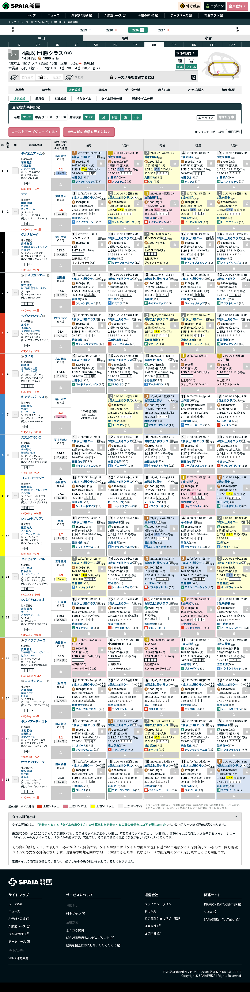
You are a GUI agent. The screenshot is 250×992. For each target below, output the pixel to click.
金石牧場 (25, 493)
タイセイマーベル (33, 559)
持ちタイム (83, 98)
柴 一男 (25, 611)
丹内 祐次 (186, 501)
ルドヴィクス (83, 587)
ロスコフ (117, 303)
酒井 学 (112, 380)
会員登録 (238, 5)
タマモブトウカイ (158, 465)
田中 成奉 (26, 571)
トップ (31, 15)
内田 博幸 (186, 420)
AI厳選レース (115, 15)
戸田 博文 (26, 285)
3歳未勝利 (115, 157)
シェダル (226, 424)
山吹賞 (185, 400)
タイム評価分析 (111, 98)
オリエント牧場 (29, 371)
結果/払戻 (228, 89)
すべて (89, 117)
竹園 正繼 (26, 165)
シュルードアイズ (86, 506)
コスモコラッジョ (33, 478)
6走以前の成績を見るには (88, 132)
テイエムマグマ (157, 303)
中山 (41, 38)
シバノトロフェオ (33, 600)
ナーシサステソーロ (123, 506)
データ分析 (133, 89)
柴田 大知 (60, 236)
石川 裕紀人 (60, 439)
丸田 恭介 (60, 155)
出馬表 (20, 89)
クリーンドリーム (86, 303)
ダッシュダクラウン (87, 343)
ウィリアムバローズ (123, 222)
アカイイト (227, 546)
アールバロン (155, 384)
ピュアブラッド (230, 222)
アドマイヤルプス (231, 262)
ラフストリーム (230, 303)
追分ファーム (28, 209)
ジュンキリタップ (195, 303)
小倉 (208, 38)
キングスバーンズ (33, 397)
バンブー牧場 (28, 168)
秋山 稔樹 (77, 339)
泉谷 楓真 (113, 542)
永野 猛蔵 (149, 380)
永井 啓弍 (26, 449)
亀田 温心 (77, 217)
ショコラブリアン (33, 519)
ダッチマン (118, 424)
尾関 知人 (26, 527)
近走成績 (74, 89)
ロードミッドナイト (87, 384)
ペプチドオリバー (158, 587)
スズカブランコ (31, 437)
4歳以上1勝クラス (84, 157)
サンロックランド (231, 465)
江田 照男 (60, 601)
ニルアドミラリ (230, 181)
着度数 (39, 98)
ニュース (53, 15)
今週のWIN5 (148, 15)
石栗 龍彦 (26, 162)
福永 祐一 (222, 299)
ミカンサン (118, 384)
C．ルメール (224, 420)
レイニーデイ (119, 465)
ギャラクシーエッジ (123, 546)
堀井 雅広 (26, 486)
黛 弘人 (185, 542)
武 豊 (61, 520)
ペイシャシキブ (31, 316)
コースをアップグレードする (34, 132)
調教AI (103, 89)
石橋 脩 (185, 299)
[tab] (19, 98)
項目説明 (233, 131)
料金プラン (213, 15)
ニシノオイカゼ (157, 546)
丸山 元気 (60, 358)
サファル (190, 181)
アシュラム (118, 181)
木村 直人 (26, 530)
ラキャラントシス (195, 546)
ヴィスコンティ (193, 506)
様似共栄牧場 (28, 452)
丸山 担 (25, 408)
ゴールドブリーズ (231, 506)
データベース (181, 15)
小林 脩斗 (60, 482)
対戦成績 (60, 98)
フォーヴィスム (121, 343)
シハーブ (153, 343)
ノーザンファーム (30, 533)
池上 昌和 (26, 568)
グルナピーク (30, 234)
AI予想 (46, 89)
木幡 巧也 (149, 420)
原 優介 (221, 217)
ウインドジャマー (195, 343)
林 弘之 (25, 206)
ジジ (150, 181)
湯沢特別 (150, 522)
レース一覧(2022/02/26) (35, 22)
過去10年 (164, 89)
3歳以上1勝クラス (84, 197)
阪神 (125, 38)
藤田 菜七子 (78, 461)
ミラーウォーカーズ (123, 262)
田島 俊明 (26, 202)
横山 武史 (60, 399)
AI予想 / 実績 (81, 15)
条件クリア (206, 118)
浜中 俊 (148, 299)
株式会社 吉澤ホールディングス (35, 288)
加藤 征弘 (26, 405)
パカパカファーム (30, 615)
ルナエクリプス (230, 343)
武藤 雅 (112, 217)
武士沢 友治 (60, 317)
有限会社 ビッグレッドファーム (35, 246)
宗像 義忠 (26, 608)
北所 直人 (26, 327)
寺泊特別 (187, 522)
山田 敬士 (222, 339)
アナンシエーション (196, 587)
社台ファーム (28, 412)
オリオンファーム (30, 574)
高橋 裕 (25, 324)
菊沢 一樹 (113, 623)
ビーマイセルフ (193, 222)
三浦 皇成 (60, 561)
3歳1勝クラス (226, 400)
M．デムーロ (115, 501)
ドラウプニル (155, 506)
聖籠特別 (114, 522)
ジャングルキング (86, 181)
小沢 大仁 (222, 461)
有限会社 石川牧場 (30, 330)
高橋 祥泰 (26, 243)
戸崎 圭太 (60, 196)
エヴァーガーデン (195, 424)
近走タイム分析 (142, 98)
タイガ (28, 356)
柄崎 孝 (25, 365)
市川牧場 (25, 249)
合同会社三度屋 (29, 368)
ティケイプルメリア (196, 262)
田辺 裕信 (77, 542)
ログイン (215, 5)
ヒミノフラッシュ (86, 222)
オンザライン (228, 587)
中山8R (58, 22)
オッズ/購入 (196, 89)
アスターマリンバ (158, 424)
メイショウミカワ (86, 465)
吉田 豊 (61, 277)
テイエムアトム (31, 153)
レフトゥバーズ (84, 546)
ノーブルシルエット (196, 465)
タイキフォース (84, 627)
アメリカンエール (35, 275)
